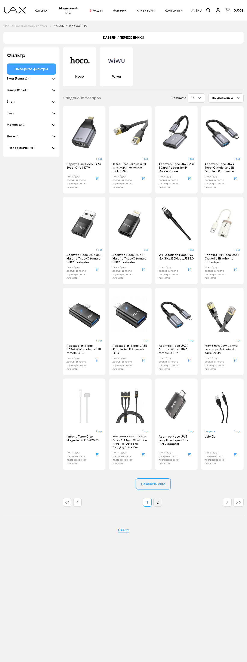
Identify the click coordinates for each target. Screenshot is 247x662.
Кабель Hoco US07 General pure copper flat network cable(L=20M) (221, 349)
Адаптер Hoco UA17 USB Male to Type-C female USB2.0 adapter (84, 258)
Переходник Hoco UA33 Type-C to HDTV (84, 165)
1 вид (99, 158)
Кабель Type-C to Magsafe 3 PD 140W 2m (84, 438)
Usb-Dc (210, 436)
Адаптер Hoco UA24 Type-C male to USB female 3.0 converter (220, 167)
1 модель (210, 431)
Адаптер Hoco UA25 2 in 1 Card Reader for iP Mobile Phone (176, 167)
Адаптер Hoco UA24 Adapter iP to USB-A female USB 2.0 (173, 349)
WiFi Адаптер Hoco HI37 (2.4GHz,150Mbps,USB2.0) (176, 256)
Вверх (123, 530)
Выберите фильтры (31, 69)
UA (193, 10)
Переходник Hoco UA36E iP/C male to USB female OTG (84, 349)
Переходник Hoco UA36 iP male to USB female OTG (129, 349)
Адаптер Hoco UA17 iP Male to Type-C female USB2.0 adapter (129, 258)
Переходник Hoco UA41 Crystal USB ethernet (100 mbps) (222, 258)
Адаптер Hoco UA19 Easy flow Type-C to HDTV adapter (173, 440)
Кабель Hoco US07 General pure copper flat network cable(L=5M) (129, 167)
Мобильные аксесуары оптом (25, 26)
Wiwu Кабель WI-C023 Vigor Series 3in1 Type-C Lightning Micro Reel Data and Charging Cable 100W (129, 442)
